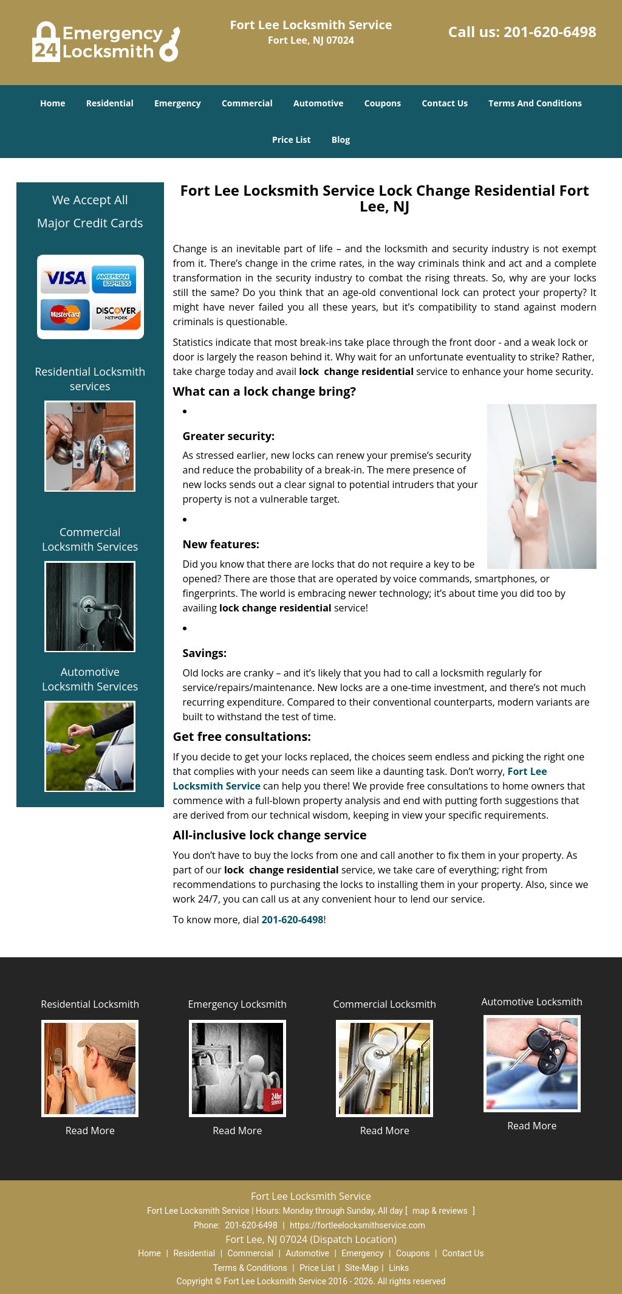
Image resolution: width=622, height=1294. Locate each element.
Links (399, 1268)
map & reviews (441, 1211)
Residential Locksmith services (90, 378)
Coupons (382, 103)
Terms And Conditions (535, 103)
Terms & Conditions (250, 1268)
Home (52, 103)
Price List (291, 139)
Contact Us (445, 103)
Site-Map (361, 1268)
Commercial (247, 103)
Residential (110, 103)
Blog (341, 139)
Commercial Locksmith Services (90, 539)
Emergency (177, 103)
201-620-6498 (550, 31)
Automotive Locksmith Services (90, 678)
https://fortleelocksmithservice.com (357, 1225)
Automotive (318, 103)
